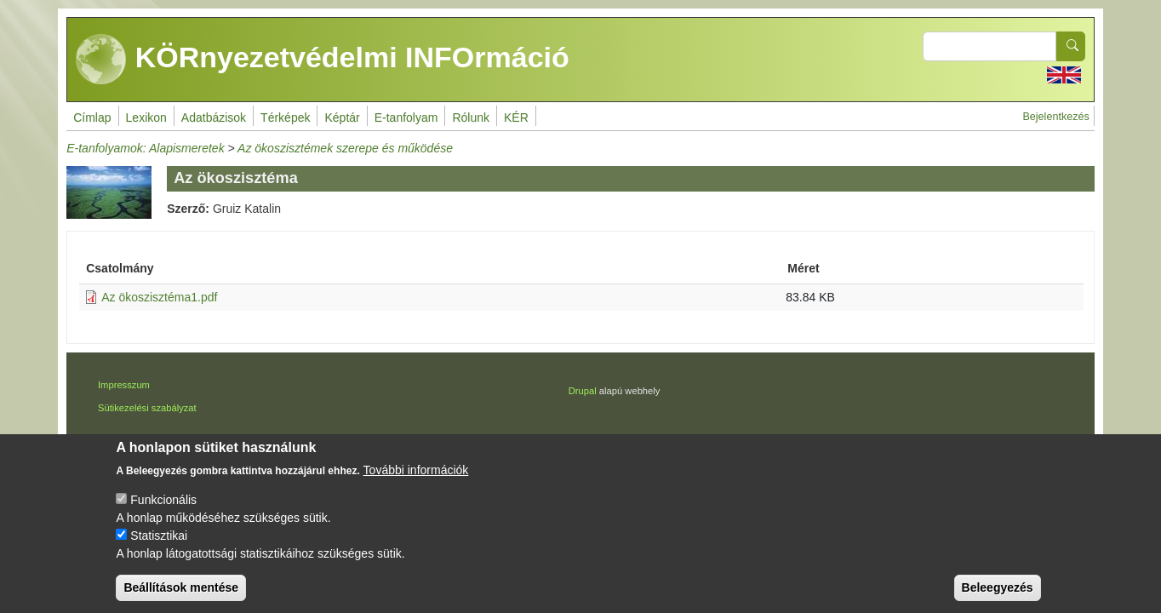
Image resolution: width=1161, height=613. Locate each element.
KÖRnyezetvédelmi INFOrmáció (322, 59)
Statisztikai (158, 547)
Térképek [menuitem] (285, 117)
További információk (416, 482)
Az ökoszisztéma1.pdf (159, 297)
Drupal (583, 391)
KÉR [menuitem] (516, 117)
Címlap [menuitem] (92, 117)
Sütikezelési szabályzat (147, 408)
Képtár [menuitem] (341, 117)
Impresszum (124, 385)
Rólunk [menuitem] (470, 117)
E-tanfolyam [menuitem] (406, 117)
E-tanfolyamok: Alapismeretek (145, 148)
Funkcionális (163, 511)
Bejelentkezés (1055, 117)
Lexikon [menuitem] (146, 117)
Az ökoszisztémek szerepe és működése (345, 148)
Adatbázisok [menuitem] (213, 117)
